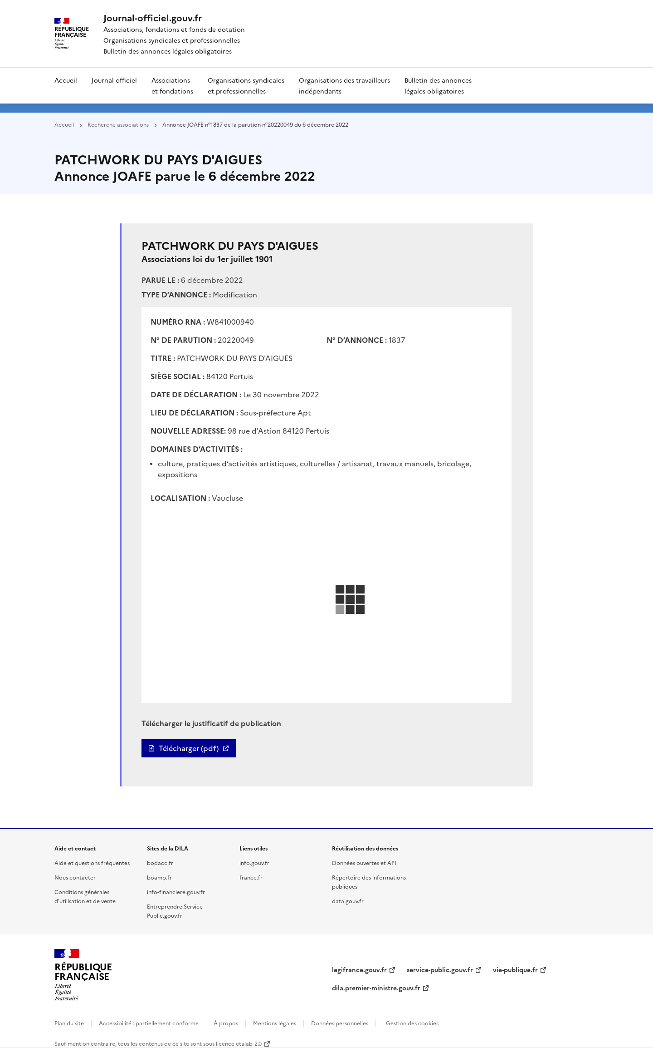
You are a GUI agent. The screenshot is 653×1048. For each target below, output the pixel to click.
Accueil (65, 79)
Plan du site (69, 1023)
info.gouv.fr (254, 862)
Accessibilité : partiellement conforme (149, 1023)
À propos (226, 1023)
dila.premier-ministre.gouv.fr (376, 987)
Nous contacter (75, 877)
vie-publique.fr (515, 969)
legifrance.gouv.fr (359, 969)
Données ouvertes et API (364, 862)
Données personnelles (339, 1023)
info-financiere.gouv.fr (176, 891)
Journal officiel (114, 79)
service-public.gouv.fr (440, 969)
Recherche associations (118, 124)
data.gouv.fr (348, 901)
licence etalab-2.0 (239, 1043)
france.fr (251, 877)
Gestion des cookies (412, 1023)
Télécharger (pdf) (189, 748)
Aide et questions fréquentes (92, 862)
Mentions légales (274, 1023)
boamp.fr (159, 877)
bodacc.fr (160, 862)
